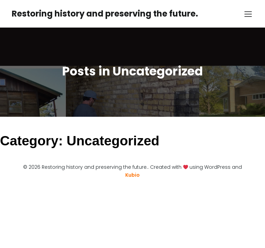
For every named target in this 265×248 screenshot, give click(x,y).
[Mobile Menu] (248, 14)
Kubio (132, 175)
